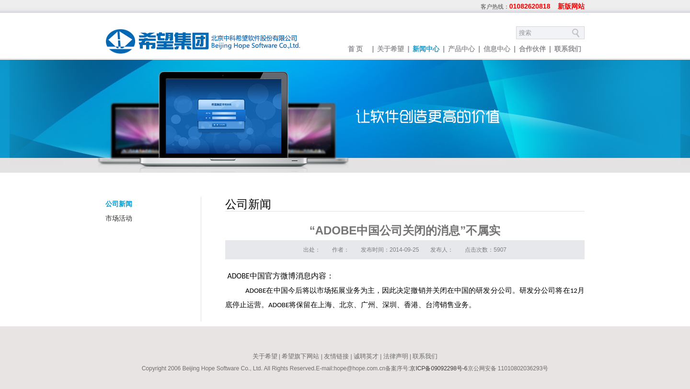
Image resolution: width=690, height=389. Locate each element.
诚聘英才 (366, 356)
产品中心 (461, 49)
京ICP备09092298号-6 (438, 368)
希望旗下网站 (300, 356)
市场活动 (118, 218)
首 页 (355, 49)
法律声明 (395, 356)
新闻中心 (426, 49)
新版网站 (571, 6)
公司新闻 (118, 204)
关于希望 (390, 49)
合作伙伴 (532, 49)
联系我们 (567, 49)
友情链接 (336, 356)
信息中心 (496, 49)
